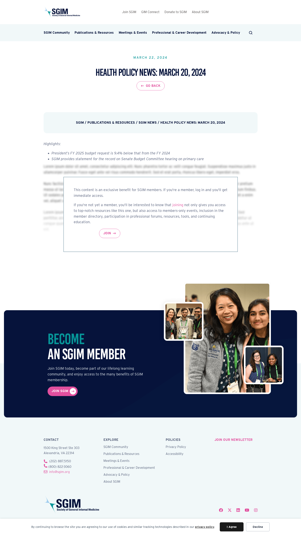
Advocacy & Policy (225, 32)
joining (177, 205)
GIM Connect (150, 12)
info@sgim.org (59, 472)
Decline (258, 527)
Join (107, 233)
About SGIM (200, 12)
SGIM (80, 122)
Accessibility (174, 454)
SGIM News (148, 122)
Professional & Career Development (179, 32)
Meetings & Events (133, 32)
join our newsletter (233, 440)
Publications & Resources (94, 32)
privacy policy (204, 527)
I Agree (232, 527)
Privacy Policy (176, 447)
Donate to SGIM (175, 12)
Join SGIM (129, 12)
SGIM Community (57, 32)
